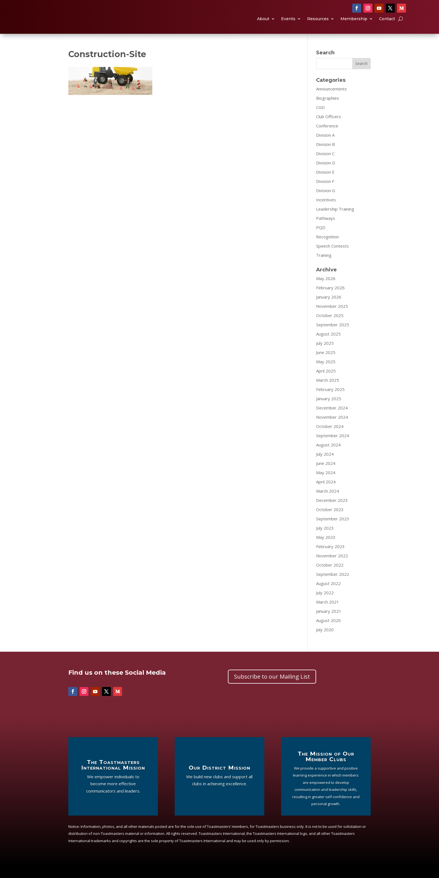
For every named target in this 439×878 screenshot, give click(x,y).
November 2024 (332, 428)
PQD (320, 238)
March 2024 (327, 502)
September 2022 (332, 585)
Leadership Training (335, 220)
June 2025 (325, 363)
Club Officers (328, 128)
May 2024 (325, 483)
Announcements (331, 100)
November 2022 (332, 567)
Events (288, 25)
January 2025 (328, 410)
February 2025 (330, 400)
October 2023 (330, 520)
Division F (325, 192)
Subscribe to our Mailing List (272, 687)
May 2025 (325, 373)
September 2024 (332, 447)
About (263, 25)
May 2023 (325, 548)
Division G (325, 201)
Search (361, 74)
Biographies (327, 109)
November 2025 (332, 317)
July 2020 (325, 641)
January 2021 (328, 622)
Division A (325, 146)
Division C (325, 164)
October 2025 (330, 326)
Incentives (326, 211)
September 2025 (332, 336)
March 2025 (327, 391)
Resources (318, 25)
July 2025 (325, 354)
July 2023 (325, 539)
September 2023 (332, 530)
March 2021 (327, 613)
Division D (325, 174)
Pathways (325, 229)
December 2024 (332, 419)
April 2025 (326, 382)
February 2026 (330, 299)
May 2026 (325, 289)
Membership (353, 25)
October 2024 (330, 437)
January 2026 (328, 308)
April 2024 (326, 493)
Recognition (327, 248)
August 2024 (328, 456)
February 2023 (330, 557)
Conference (327, 137)
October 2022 (330, 576)
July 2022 (325, 604)
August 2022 (328, 594)
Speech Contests (332, 257)
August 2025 (328, 345)
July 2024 (325, 465)
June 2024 (325, 474)
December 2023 (332, 511)
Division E (325, 183)
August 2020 (328, 631)
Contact (387, 25)
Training (323, 266)
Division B (325, 155)
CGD (320, 118)
